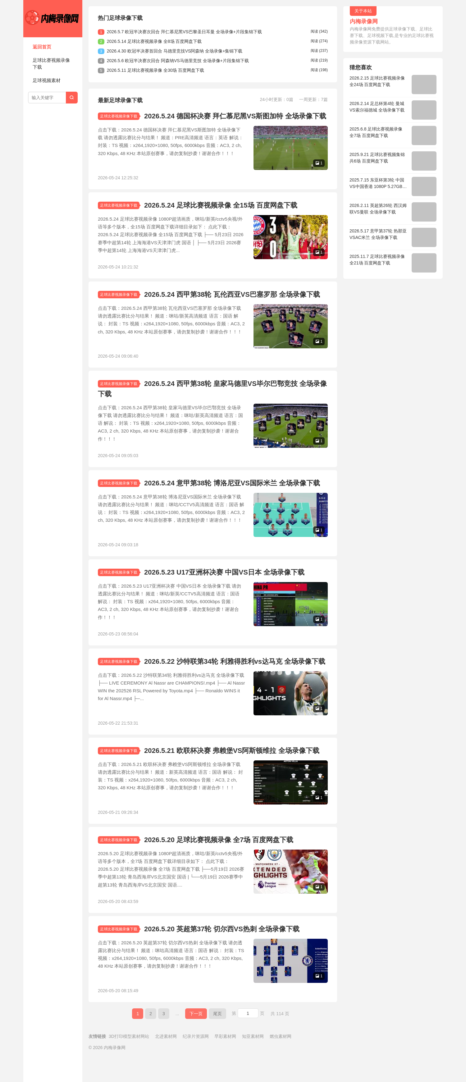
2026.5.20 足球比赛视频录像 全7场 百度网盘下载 (218, 860)
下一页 (196, 1038)
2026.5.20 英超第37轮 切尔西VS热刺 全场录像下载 (221, 951)
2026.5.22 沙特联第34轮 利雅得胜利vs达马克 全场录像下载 (234, 676)
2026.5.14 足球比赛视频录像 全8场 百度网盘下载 (154, 41)
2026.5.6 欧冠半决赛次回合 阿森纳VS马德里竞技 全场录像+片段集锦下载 (178, 60)
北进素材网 (166, 1061)
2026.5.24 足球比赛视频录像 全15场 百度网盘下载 (220, 208)
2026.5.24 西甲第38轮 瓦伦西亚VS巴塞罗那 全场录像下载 (232, 299)
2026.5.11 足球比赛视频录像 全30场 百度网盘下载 (155, 70)
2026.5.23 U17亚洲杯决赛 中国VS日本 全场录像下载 (224, 585)
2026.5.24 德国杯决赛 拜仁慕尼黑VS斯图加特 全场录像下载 (235, 116)
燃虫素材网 (280, 1061)
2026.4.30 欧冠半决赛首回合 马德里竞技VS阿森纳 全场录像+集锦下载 (175, 50)
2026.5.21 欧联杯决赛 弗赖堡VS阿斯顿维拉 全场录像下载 (231, 768)
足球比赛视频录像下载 (51, 63)
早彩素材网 (225, 1061)
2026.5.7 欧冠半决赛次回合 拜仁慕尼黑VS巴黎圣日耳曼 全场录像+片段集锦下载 (184, 31)
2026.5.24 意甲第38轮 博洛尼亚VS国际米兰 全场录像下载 (232, 493)
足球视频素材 (47, 80)
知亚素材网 (253, 1061)
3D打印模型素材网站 (129, 1061)
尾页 (217, 1038)
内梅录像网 (52, 18)
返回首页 (42, 46)
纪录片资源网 (196, 1061)
